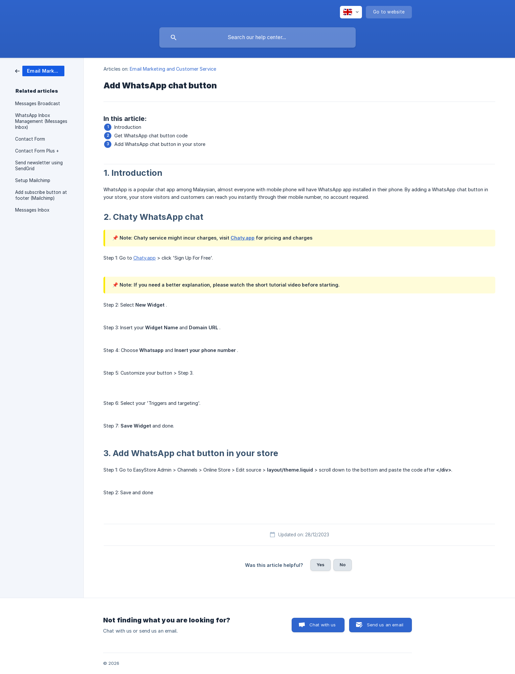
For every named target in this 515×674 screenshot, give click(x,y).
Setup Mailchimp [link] (32, 180)
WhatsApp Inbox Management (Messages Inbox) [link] (41, 121)
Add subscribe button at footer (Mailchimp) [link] (41, 195)
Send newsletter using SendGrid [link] (39, 165)
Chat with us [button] (322, 624)
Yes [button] (321, 564)
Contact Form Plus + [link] (37, 150)
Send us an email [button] (385, 624)
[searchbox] (257, 37)
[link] (39, 70)
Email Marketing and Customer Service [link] (173, 69)
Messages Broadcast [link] (37, 103)
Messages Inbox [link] (32, 210)
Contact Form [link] (30, 139)
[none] (351, 12)
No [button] (343, 564)
